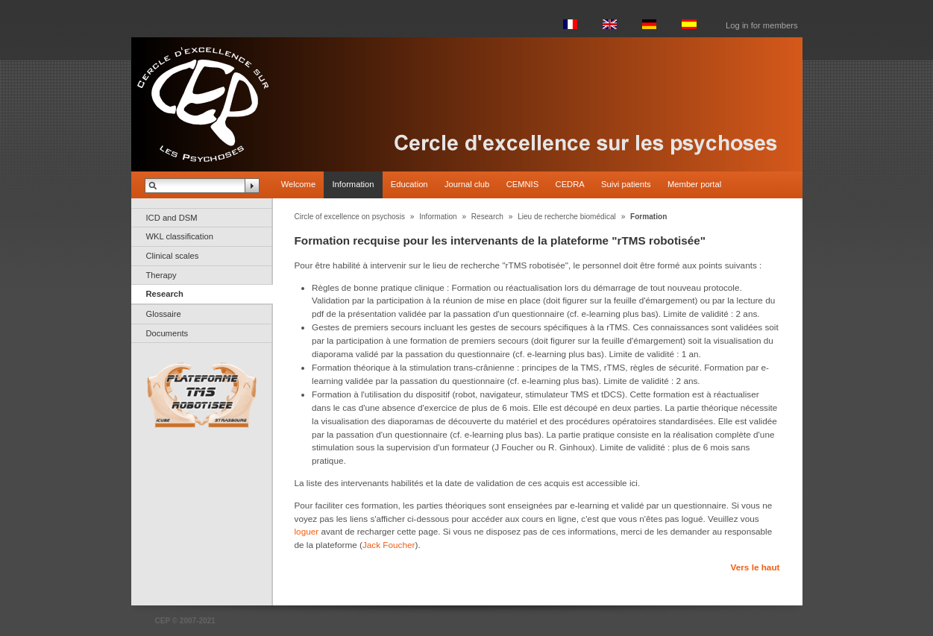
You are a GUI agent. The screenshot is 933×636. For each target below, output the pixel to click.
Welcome (298, 184)
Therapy (161, 275)
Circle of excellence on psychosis (350, 216)
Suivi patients (626, 184)
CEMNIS (522, 184)
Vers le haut (755, 567)
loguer (307, 531)
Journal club (466, 184)
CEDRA (570, 184)
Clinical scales (172, 255)
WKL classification (179, 236)
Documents (167, 333)
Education (409, 184)
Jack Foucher (388, 545)
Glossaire (163, 313)
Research (164, 293)
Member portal (694, 184)
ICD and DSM (172, 217)
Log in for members (761, 25)
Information (353, 184)
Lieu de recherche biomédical (567, 216)
